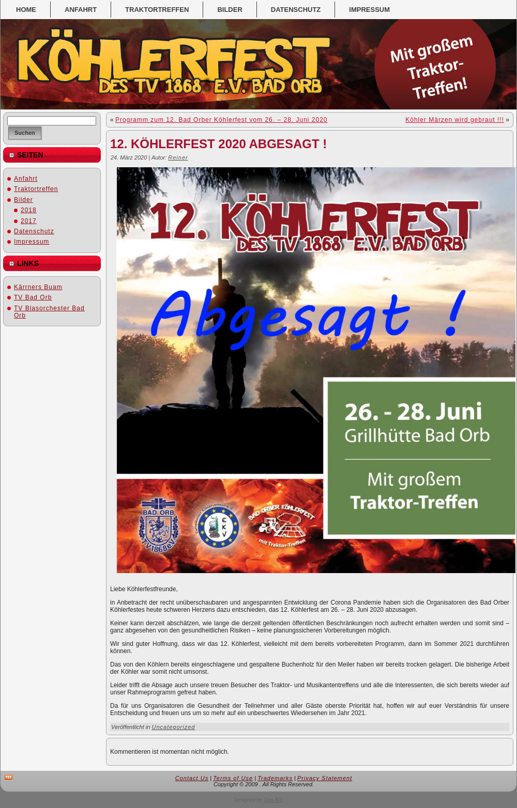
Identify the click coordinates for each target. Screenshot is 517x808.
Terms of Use (233, 778)
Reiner (178, 157)
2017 (29, 221)
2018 (29, 210)
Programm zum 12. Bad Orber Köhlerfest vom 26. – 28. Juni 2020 (221, 119)
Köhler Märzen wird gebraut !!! (454, 119)
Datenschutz (34, 231)
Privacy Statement (324, 778)
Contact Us (191, 778)
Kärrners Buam (38, 287)
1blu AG (273, 800)
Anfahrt (26, 178)
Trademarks (275, 778)
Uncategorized (173, 727)
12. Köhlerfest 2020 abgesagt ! (218, 144)
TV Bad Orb (33, 297)
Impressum (31, 241)
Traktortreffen (36, 189)
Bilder (23, 199)
